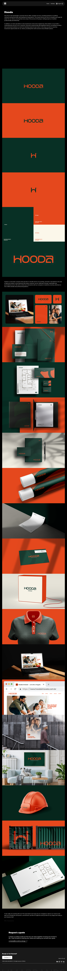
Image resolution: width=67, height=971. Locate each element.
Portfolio (53, 3)
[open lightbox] (33, 86)
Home (48, 3)
